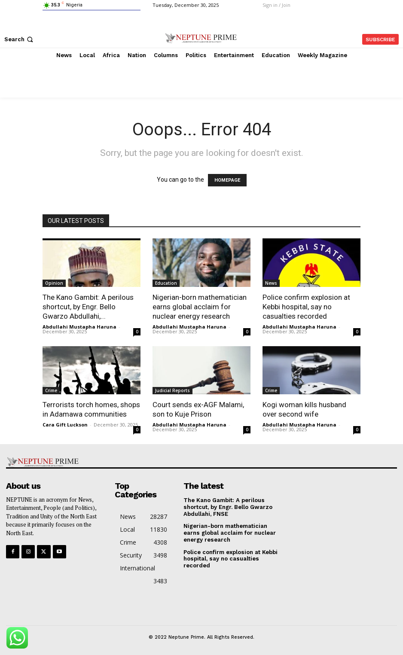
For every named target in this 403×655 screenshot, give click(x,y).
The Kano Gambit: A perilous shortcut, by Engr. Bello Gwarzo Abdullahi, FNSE (227, 507)
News (271, 283)
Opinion (54, 283)
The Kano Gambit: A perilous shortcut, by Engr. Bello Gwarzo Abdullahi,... (88, 306)
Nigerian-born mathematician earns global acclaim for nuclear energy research (200, 306)
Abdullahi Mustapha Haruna (79, 326)
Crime (51, 390)
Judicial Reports (172, 390)
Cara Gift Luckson (65, 424)
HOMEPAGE (227, 180)
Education (166, 283)
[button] (19, 39)
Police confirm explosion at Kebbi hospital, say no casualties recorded (306, 306)
